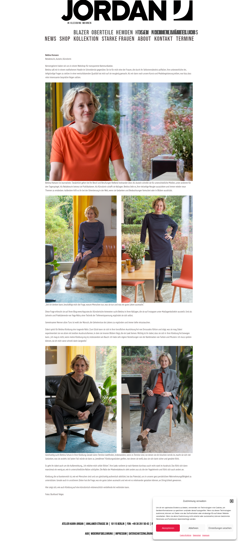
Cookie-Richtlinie (185, 535)
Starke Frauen (118, 39)
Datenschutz (197, 535)
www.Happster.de (87, 308)
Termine (185, 39)
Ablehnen (193, 528)
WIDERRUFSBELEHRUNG (102, 534)
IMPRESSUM (121, 534)
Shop (65, 39)
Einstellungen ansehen (220, 528)
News (50, 39)
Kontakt (163, 39)
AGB (87, 534)
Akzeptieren (168, 528)
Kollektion (86, 39)
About (144, 39)
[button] (231, 501)
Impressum (205, 535)
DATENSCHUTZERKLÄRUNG (141, 534)
